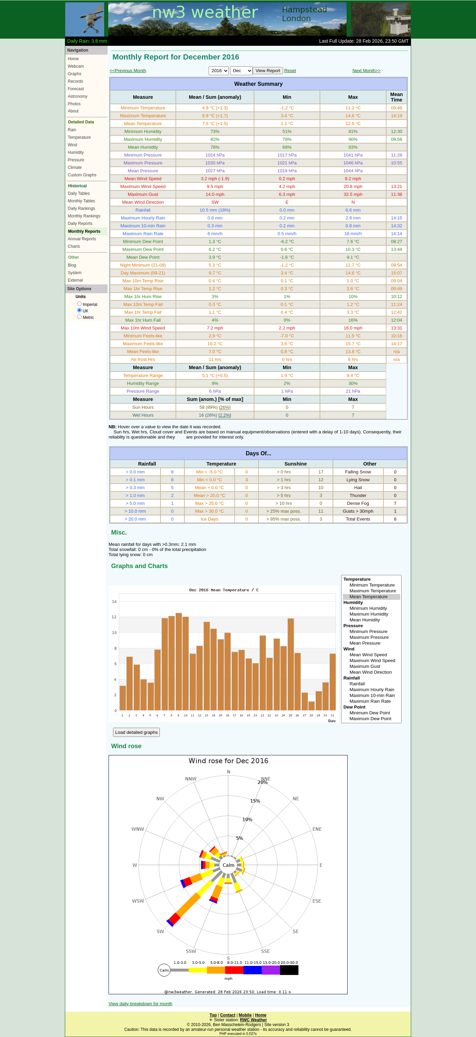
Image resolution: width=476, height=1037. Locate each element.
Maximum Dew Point (371, 719)
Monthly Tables (81, 201)
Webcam (76, 66)
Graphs (74, 73)
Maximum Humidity (371, 614)
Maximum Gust (371, 667)
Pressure (76, 160)
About (73, 111)
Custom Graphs (82, 175)
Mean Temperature (371, 597)
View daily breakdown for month (140, 1003)
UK (82, 311)
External (75, 280)
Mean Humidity (371, 620)
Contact (228, 1015)
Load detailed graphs (136, 732)
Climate (75, 167)
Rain (72, 129)
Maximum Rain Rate (371, 701)
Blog (72, 265)
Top (213, 1015)
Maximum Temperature (371, 591)
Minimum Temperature (371, 585)
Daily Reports (80, 223)
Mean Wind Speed (371, 655)
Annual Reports (82, 239)
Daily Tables (79, 193)
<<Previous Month (128, 70)
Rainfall (371, 684)
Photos (74, 104)
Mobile (245, 1015)
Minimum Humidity (371, 608)
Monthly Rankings (84, 216)
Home (73, 58)
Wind (72, 145)
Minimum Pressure (371, 632)
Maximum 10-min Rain (371, 696)
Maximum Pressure (371, 638)
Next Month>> (366, 70)
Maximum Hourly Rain (371, 690)
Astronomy (77, 96)
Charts (74, 246)
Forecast (76, 88)
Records (75, 81)
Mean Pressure (371, 643)
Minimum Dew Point (371, 713)
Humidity (76, 152)
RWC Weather (253, 1020)
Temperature (79, 137)
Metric (85, 317)
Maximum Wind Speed (371, 661)
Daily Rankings (81, 208)
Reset (290, 70)
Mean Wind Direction (371, 672)
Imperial (87, 304)
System (75, 272)
